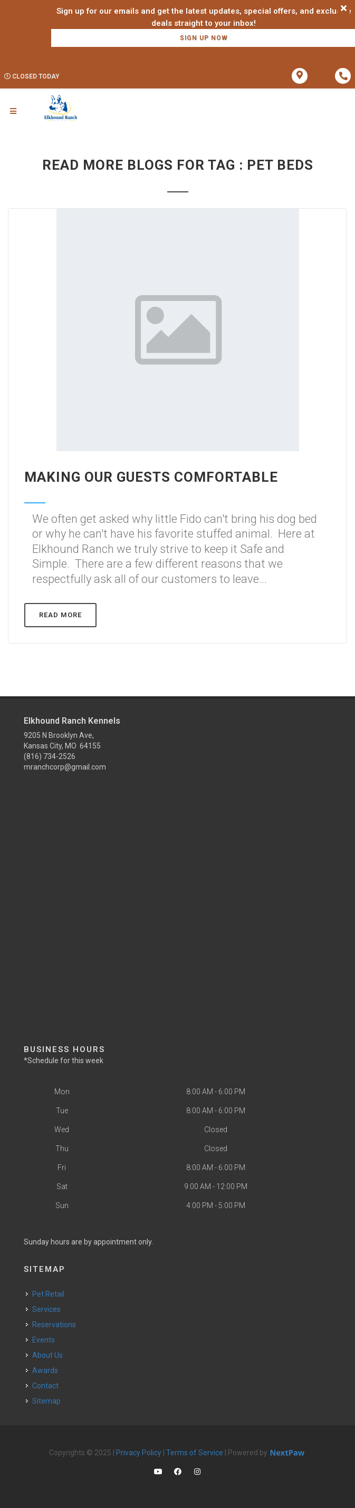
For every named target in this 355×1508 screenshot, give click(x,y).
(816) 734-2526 (49, 756)
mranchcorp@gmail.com (65, 767)
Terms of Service (194, 1452)
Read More (60, 615)
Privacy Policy (138, 1452)
